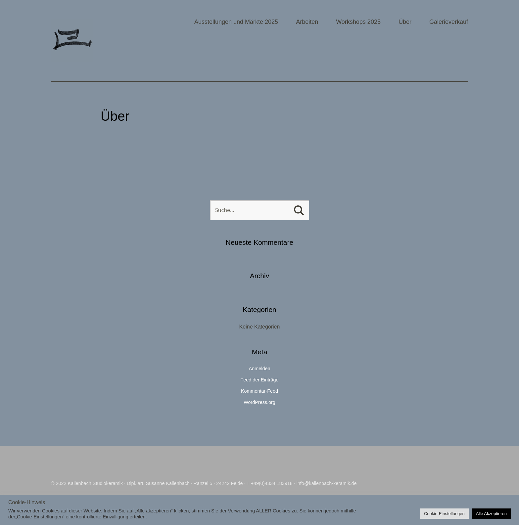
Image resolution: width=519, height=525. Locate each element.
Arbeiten (307, 22)
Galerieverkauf (448, 22)
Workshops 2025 (358, 22)
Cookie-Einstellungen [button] (444, 513)
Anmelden (259, 368)
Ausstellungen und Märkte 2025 (236, 22)
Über (405, 22)
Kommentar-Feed (259, 391)
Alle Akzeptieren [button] (491, 513)
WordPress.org (259, 402)
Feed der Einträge (259, 379)
